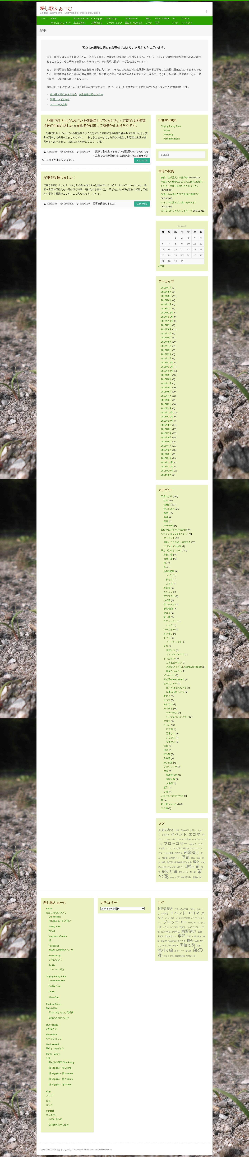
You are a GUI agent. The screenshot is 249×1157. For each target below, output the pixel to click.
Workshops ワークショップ (114, 20)
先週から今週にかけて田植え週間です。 (181, 194)
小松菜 (167, 600)
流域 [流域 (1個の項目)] (203, 862)
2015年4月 (166, 445)
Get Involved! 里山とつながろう (134, 20)
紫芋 (166, 787)
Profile (167, 130)
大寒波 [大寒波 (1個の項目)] (165, 858)
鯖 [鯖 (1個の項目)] (200, 877)
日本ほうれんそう (175, 692)
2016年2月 (166, 404)
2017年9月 (166, 325)
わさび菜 (168, 762)
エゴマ (167, 700)
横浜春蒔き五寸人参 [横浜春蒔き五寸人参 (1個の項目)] (183, 862)
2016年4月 (166, 396)
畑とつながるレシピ (171, 550)
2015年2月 (166, 454)
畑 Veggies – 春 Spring (60, 1068)
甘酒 (166, 791)
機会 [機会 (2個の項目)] (196, 862)
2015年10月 (167, 421)
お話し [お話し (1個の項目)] (193, 830)
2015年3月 (166, 450)
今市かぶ (170, 741)
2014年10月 (167, 470)
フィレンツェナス (175, 654)
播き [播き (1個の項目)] (199, 936)
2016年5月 (166, 391)
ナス (166, 646)
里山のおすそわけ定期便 (173, 529)
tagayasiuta (52, 152)
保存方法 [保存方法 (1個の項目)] (178, 853)
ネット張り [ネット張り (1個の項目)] (171, 839)
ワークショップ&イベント (174, 533)
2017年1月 (166, 358)
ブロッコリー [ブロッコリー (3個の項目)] (175, 843)
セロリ (167, 613)
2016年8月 (166, 379)
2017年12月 (167, 312)
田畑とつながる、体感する (177, 542)
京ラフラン (169, 596)
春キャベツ (169, 604)
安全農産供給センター (91, 94)
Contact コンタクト (186, 20)
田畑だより (85, 152)
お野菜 (167, 504)
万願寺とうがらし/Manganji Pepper (184, 667)
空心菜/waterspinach (174, 679)
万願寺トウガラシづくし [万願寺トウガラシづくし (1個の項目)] (192, 848)
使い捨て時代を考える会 (63, 94)
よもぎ (169, 583)
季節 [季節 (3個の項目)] (186, 857)
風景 (166, 513)
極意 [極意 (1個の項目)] (164, 862)
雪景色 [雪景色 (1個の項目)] (195, 877)
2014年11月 (167, 466)
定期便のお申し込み (59, 1124)
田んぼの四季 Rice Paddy (61, 1062)
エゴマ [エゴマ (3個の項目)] (194, 834)
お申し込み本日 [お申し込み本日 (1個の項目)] (182, 830)
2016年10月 (167, 371)
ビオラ (169, 625)
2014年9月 (166, 475)
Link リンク (175, 20)
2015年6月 (166, 437)
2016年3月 (166, 400)
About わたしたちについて (60, 20)
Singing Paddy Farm (171, 126)
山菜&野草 (169, 571)
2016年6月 (166, 387)
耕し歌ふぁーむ (56, 8)
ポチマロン (171, 712)
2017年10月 (167, 321)
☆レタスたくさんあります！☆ (176, 210)
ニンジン (168, 592)
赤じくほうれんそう (176, 687)
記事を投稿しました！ (60, 177)
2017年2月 (166, 354)
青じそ (167, 696)
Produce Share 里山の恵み (81, 20)
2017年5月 (166, 341)
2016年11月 (167, 366)
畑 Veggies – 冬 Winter (60, 1084)
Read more (141, 160)
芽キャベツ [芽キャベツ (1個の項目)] (183, 872)
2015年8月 (166, 429)
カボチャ (168, 708)
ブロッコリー (170, 766)
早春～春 (168, 554)
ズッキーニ (169, 675)
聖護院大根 (171, 775)
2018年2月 (166, 304)
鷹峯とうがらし (174, 671)
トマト (167, 637)
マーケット (169, 538)
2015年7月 (166, 433)
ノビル (169, 575)
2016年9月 (166, 375)
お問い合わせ (55, 1119)
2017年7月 (166, 333)
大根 (166, 771)
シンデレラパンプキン (177, 716)
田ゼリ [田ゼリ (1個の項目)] (180, 867)
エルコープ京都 (58, 104)
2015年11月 (167, 416)
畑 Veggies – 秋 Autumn (61, 1079)
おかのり (168, 704)
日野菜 (169, 729)
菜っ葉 (167, 617)
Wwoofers (169, 525)
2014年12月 (167, 462)
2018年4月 (166, 300)
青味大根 (170, 779)
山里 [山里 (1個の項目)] (198, 858)
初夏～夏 (168, 558)
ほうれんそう (170, 683)
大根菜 (169, 783)
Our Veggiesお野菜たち (97, 20)
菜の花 (167, 588)
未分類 (164, 808)
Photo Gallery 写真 (162, 20)
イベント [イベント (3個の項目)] (179, 834)
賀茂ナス (170, 650)
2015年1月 (166, 458)
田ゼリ (169, 579)
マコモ (167, 721)
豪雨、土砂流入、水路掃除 (174, 177)
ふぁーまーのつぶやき (172, 795)
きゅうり (168, 633)
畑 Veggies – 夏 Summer (61, 1073)
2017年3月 (166, 350)
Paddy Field (55, 986)
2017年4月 (166, 346)
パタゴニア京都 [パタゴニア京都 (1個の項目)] (184, 839)
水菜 (166, 750)
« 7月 (161, 266)
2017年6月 (166, 337)
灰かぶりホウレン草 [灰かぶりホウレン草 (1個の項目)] (167, 867)
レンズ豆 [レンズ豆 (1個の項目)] (177, 848)
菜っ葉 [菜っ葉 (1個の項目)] (193, 872)
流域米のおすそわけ (59, 1018)
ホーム (44, 18)
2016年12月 (167, 362)
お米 (166, 500)
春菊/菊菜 (168, 608)
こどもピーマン (174, 662)
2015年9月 (166, 425)
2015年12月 (167, 412)
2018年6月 (166, 292)
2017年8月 (166, 329)
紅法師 (167, 754)
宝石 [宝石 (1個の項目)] (193, 858)
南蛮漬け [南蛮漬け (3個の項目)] (191, 852)
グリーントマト (174, 642)
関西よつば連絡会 (60, 99)
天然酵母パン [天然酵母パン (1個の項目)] (175, 858)
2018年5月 (166, 296)
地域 (166, 517)
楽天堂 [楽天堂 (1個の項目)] (170, 862)
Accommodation (172, 138)
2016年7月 (166, 383)
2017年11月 (167, 317)
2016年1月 (166, 408)
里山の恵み (169, 509)
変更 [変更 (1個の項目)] (200, 932)
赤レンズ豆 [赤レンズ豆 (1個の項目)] (175, 877)
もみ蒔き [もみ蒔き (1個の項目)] (165, 835)
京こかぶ (170, 737)
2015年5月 (166, 441)
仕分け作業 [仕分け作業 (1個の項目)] (168, 853)
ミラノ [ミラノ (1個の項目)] (169, 848)
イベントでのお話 (173, 546)
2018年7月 (166, 287)
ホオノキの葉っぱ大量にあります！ (179, 202)
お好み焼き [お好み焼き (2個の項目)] (166, 830)
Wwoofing (168, 134)
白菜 (166, 746)
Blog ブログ (149, 20)
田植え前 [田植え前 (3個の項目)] (192, 866)
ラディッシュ (170, 621)
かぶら (167, 725)
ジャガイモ (169, 629)
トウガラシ (169, 658)
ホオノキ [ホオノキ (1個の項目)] (193, 844)
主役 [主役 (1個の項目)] (160, 853)
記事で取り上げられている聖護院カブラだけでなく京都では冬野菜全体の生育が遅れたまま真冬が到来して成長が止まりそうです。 (94, 123)
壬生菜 (167, 758)
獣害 (166, 521)
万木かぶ (170, 733)
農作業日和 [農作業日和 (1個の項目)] (186, 877)
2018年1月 (166, 308)
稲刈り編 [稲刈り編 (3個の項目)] (169, 871)
